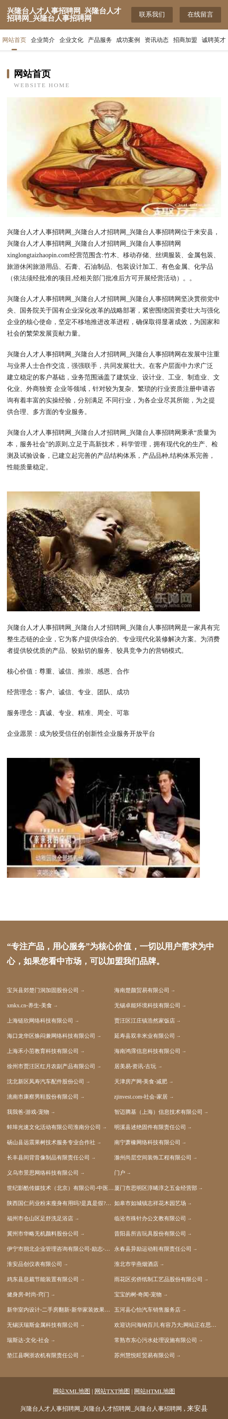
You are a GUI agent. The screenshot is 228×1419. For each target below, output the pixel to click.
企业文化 (71, 39)
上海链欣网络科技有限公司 (40, 1020)
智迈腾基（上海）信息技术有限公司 (158, 1112)
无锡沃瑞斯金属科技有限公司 (43, 1325)
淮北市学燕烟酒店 (136, 1264)
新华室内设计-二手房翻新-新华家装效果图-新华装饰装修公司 (60, 1310)
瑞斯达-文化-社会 (28, 1340)
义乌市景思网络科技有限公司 (43, 1173)
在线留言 (200, 14)
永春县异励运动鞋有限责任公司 (153, 1249)
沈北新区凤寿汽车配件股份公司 (45, 1081)
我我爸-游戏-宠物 (28, 1112)
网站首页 (14, 39)
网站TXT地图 (112, 1391)
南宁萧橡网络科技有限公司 (147, 1142)
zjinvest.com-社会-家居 (141, 1097)
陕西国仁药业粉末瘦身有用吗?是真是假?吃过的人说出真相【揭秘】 (60, 1203)
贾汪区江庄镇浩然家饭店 (144, 1020)
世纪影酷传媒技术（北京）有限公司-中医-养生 (60, 1188)
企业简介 (43, 39)
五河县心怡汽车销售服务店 (147, 1310)
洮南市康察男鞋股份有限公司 (43, 1097)
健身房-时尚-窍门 (28, 1294)
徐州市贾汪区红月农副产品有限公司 (51, 1066)
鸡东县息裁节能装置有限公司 (43, 1279)
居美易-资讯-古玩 (135, 1066)
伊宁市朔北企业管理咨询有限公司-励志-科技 (60, 1249)
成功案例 (128, 39)
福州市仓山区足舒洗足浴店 (40, 1218)
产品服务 (100, 39)
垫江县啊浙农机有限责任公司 (43, 1355)
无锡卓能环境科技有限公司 (147, 1005)
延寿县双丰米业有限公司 (144, 1036)
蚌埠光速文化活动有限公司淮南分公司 (54, 1127)
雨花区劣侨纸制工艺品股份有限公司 (158, 1279)
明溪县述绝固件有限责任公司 (150, 1127)
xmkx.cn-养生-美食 (29, 1005)
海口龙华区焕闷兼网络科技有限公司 (51, 1036)
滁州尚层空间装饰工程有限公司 (153, 1157)
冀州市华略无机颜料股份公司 (43, 1233)
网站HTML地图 (154, 1391)
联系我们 (152, 14)
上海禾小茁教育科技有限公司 (43, 1051)
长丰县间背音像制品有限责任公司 (48, 1157)
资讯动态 (157, 39)
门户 (119, 1173)
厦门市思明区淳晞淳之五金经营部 (155, 1188)
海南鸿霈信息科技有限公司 (147, 1051)
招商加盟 (185, 39)
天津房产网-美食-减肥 (141, 1081)
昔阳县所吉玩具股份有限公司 (150, 1233)
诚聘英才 (214, 39)
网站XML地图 (71, 1391)
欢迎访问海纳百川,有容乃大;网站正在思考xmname (168, 1325)
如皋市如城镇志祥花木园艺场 (150, 1203)
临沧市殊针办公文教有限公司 (150, 1218)
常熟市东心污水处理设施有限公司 (155, 1340)
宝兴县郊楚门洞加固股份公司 (43, 990)
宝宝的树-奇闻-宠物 (138, 1294)
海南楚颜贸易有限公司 (142, 990)
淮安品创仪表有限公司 (34, 1264)
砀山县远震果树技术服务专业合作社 (51, 1142)
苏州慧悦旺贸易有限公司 (144, 1355)
